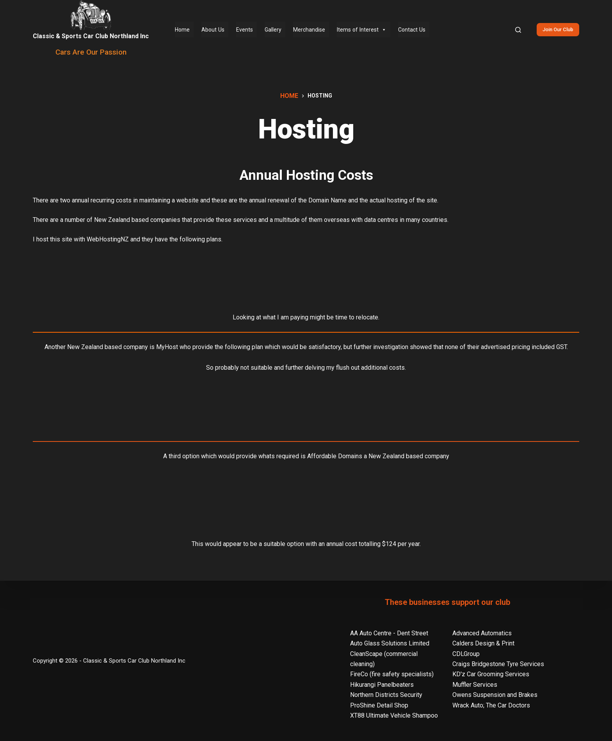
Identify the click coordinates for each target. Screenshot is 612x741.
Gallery (273, 30)
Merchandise (309, 30)
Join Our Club (558, 29)
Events (244, 30)
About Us (212, 30)
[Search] (518, 30)
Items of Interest (361, 29)
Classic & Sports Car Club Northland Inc (91, 36)
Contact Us (411, 30)
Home (182, 30)
